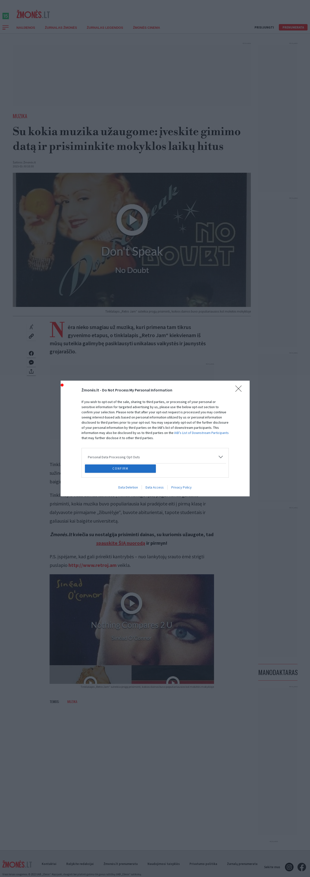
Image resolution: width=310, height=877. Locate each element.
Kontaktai (49, 869)
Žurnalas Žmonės (61, 33)
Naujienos (25, 33)
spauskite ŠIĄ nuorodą (120, 548)
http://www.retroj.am (92, 570)
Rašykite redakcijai (80, 869)
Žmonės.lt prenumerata (121, 869)
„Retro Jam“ (90, 470)
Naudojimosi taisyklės (164, 869)
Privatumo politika (203, 869)
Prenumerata (293, 33)
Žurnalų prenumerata (242, 869)
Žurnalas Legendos (105, 33)
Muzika (20, 121)
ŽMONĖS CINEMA (146, 33)
